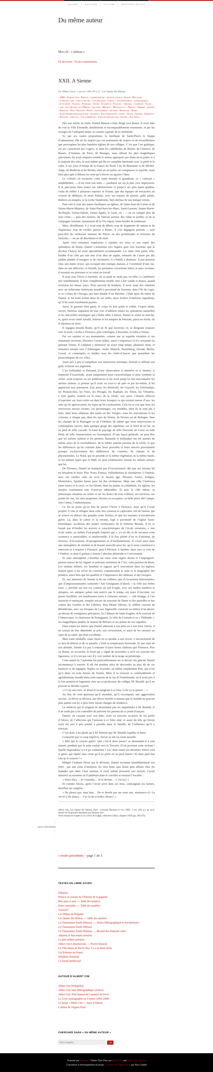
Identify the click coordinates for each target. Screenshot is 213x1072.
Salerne (94, 113)
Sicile (130, 113)
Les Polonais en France (70, 952)
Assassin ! (63, 909)
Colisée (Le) (98, 100)
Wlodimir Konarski (68, 956)
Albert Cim (68, 91)
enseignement (141, 100)
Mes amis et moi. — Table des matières (79, 901)
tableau (74, 116)
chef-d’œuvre (83, 100)
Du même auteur (80, 20)
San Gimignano (109, 113)
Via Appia (134, 116)
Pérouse (64, 110)
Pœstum (81, 110)
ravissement (101, 110)
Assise (127, 97)
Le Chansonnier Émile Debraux (75, 926)
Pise (72, 110)
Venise (123, 116)
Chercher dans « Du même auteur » (84, 1032)
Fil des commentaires (86, 61)
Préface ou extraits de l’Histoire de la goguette (83, 896)
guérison (138, 103)
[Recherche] (82, 1042)
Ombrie (141, 107)
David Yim (117, 1060)
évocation (65, 103)
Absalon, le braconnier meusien (75, 935)
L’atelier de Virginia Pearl (72, 1007)
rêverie (113, 110)
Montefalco (119, 107)
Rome (134, 110)
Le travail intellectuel (69, 960)
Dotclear (84, 1060)
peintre (151, 107)
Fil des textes (65, 61)
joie (62, 107)
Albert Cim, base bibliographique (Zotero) (80, 990)
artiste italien (114, 97)
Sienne (138, 113)
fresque (128, 103)
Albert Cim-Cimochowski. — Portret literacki (82, 943)
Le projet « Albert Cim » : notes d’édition (80, 1002)
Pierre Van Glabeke (136, 1060)
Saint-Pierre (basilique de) (74, 113)
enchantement (124, 100)
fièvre (96, 103)
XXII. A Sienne (74, 81)
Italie (148, 103)
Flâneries (63, 892)
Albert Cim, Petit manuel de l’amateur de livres (83, 994)
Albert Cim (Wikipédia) (71, 985)
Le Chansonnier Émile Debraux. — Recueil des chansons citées (92, 931)
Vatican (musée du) (108, 116)
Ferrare (86, 103)
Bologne (137, 97)
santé (122, 113)
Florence (106, 103)
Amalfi (84, 97)
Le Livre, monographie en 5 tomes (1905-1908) (83, 998)
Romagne (124, 110)
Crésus (111, 100)
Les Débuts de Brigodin (71, 914)
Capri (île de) (67, 100)
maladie (96, 107)
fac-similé (87, 815)
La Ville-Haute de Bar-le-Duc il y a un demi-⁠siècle (85, 948)
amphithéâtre (97, 97)
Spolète (64, 116)
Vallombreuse (88, 116)
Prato (90, 110)
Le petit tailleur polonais (71, 939)
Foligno (117, 103)
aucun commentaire (46, 827)
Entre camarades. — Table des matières (79, 905)
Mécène (107, 107)
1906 (62, 97)
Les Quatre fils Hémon (113, 91)
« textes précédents (71, 855)
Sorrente (149, 113)
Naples (131, 107)
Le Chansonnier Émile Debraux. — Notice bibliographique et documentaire (98, 922)
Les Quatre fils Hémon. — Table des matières (82, 918)
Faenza (76, 103)
